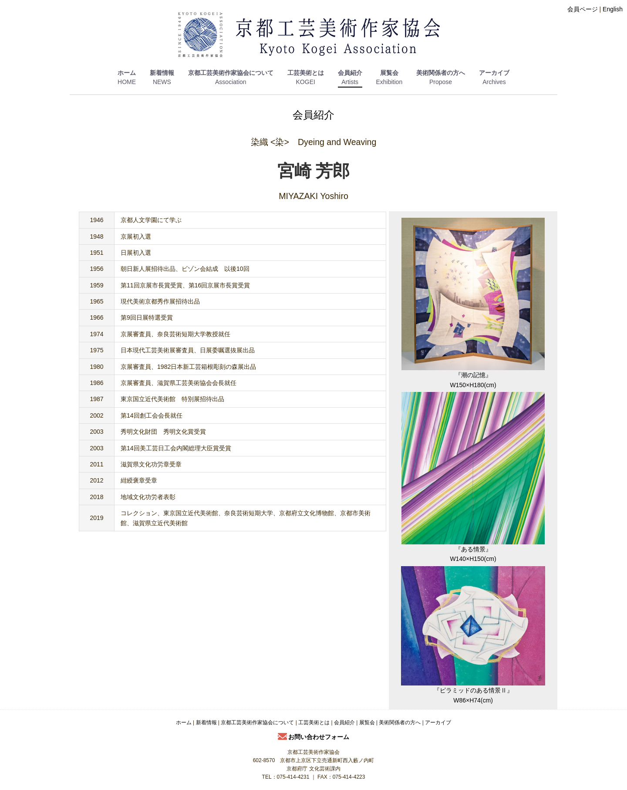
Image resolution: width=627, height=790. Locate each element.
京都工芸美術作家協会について (230, 72)
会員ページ (582, 9)
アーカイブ (494, 72)
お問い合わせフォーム (314, 736)
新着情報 (162, 72)
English (613, 9)
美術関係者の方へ (440, 72)
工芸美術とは (305, 72)
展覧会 (389, 72)
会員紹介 (350, 72)
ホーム (127, 72)
